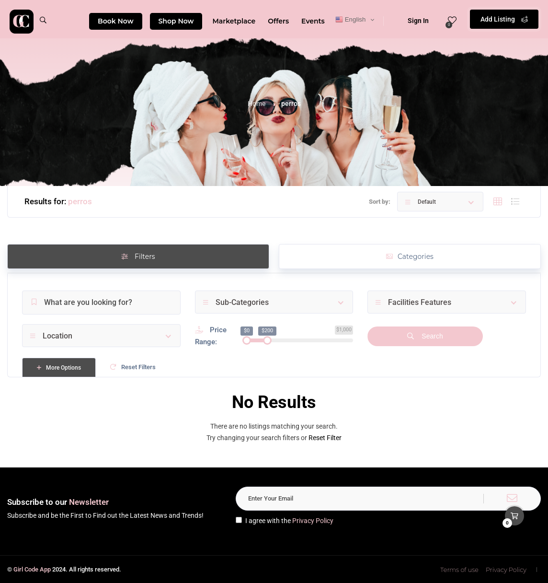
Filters (138, 256)
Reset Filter (325, 438)
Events (313, 21)
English (350, 19)
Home (257, 103)
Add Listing (504, 19)
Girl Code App (32, 569)
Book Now (116, 21)
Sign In (412, 20)
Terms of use (459, 569)
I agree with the (284, 521)
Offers (278, 21)
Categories (410, 256)
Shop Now (176, 21)
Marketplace (233, 21)
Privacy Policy (312, 521)
